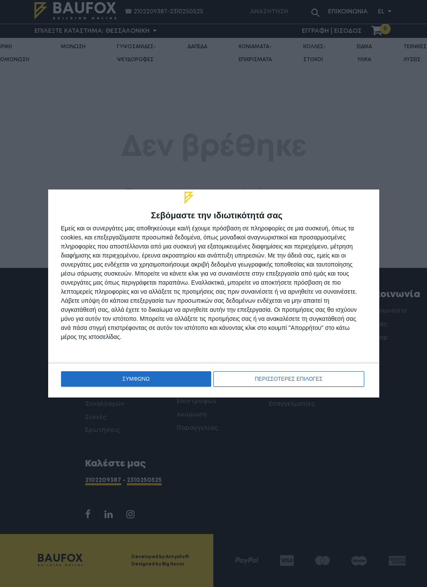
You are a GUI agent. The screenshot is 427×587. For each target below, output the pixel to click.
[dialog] (213, 293)
